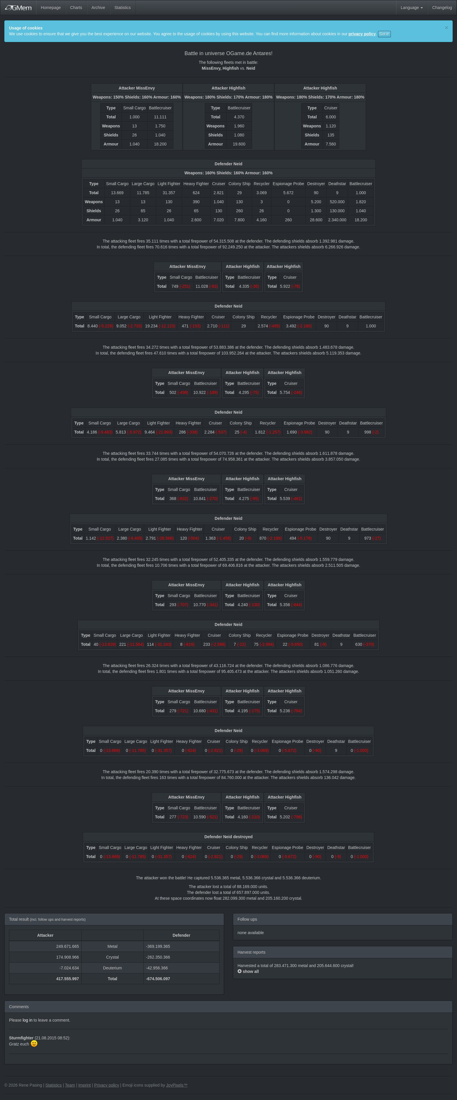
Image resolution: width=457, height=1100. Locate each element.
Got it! (384, 34)
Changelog (442, 7)
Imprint (84, 1085)
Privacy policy (106, 1085)
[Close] (446, 27)
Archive (98, 7)
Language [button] (412, 7)
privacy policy (362, 33)
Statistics (123, 7)
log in (27, 1020)
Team (70, 1085)
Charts (76, 7)
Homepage (51, 7)
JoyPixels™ (176, 1085)
